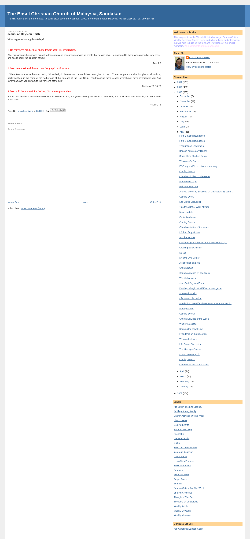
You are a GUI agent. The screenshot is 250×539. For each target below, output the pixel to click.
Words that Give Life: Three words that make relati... (205, 303)
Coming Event (186, 196)
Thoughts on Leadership (191, 146)
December (185, 96)
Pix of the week (181, 474)
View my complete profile (198, 67)
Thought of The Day (184, 497)
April (182, 371)
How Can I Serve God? (185, 447)
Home (85, 202)
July (182, 121)
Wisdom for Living (188, 293)
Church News (186, 268)
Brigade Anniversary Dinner (193, 151)
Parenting (179, 470)
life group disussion (183, 452)
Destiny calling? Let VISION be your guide (200, 288)
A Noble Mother (187, 237)
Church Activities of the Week (194, 227)
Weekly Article (186, 308)
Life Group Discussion (190, 202)
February (185, 381)
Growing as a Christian (190, 247)
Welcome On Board (189, 161)
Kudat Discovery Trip (189, 354)
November (185, 101)
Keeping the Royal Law (191, 329)
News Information (182, 465)
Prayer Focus (180, 479)
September (186, 111)
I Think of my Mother (189, 232)
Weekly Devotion (182, 510)
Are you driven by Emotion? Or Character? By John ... (206, 191)
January (184, 386)
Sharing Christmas (183, 492)
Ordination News (187, 217)
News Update (186, 212)
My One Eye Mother (189, 258)
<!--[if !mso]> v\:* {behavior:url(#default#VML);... (203, 242)
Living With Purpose (184, 461)
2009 (180, 393)
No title (182, 252)
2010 (180, 92)
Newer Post (13, 202)
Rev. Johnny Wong (199, 58)
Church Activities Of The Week (194, 176)
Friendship (179, 434)
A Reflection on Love (189, 263)
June (183, 126)
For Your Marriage (183, 429)
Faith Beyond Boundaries (192, 136)
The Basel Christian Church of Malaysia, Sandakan (64, 13)
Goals (177, 443)
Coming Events (187, 171)
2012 (180, 82)
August (184, 116)
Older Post (155, 202)
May (182, 132)
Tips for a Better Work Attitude (194, 207)
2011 (180, 87)
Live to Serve (180, 456)
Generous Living (182, 438)
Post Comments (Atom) (33, 208)
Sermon (178, 483)
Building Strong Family (185, 411)
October (184, 106)
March (183, 376)
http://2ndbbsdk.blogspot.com (188, 529)
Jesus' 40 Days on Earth (191, 283)
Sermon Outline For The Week (189, 488)
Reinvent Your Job (188, 186)
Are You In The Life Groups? (188, 407)
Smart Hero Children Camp (193, 156)
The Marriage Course (190, 349)
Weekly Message (188, 181)
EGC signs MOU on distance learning (198, 166)
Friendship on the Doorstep (193, 334)
